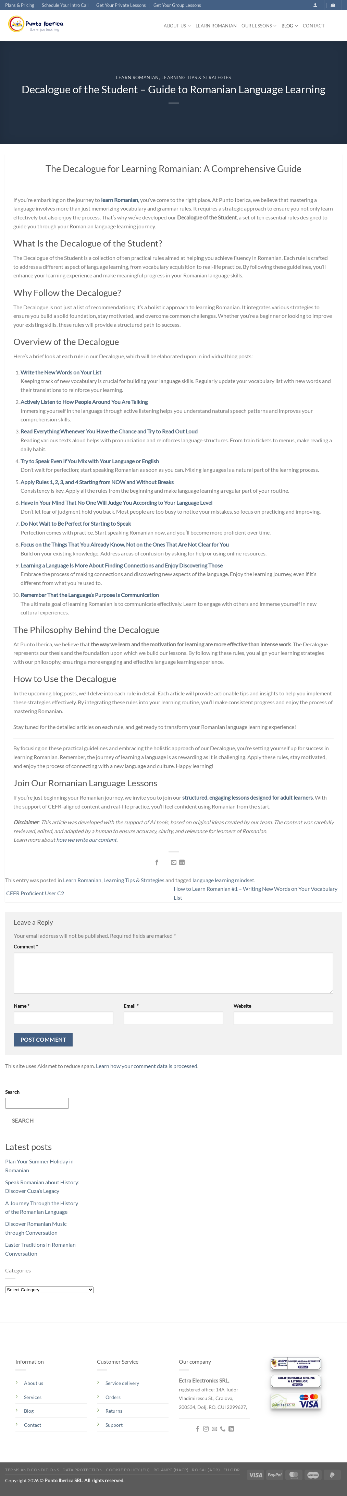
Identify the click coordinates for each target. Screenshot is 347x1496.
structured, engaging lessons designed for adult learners (247, 797)
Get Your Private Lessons (121, 5)
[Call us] (222, 1429)
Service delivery (122, 1383)
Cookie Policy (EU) (128, 1469)
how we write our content (86, 839)
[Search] (338, 27)
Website (242, 1006)
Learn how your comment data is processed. (147, 1066)
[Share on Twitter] (165, 863)
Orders (113, 1397)
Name (21, 1006)
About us (177, 26)
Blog (290, 26)
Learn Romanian (216, 25)
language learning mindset (223, 880)
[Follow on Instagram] (206, 1429)
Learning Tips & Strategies (196, 77)
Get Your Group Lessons (177, 5)
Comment (26, 946)
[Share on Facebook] (156, 863)
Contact (314, 25)
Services (32, 1397)
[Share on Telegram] (190, 863)
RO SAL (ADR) (206, 1469)
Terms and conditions (32, 1469)
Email (131, 1006)
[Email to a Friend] (173, 863)
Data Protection (82, 1469)
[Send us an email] (214, 1429)
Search (12, 1092)
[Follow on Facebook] (197, 1429)
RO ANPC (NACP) (171, 1469)
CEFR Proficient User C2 (34, 893)
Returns (114, 1411)
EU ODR (231, 1469)
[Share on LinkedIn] (182, 863)
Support (114, 1425)
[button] (315, 5)
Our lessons (258, 26)
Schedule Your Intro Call (65, 5)
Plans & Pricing (19, 5)
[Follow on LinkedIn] (231, 1429)
